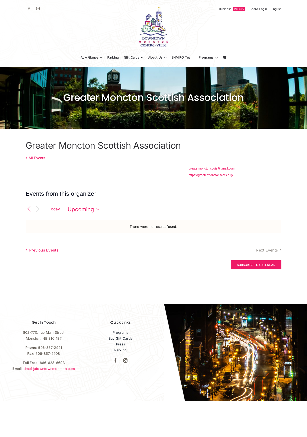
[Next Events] (37, 209)
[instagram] (38, 8)
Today (54, 209)
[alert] (153, 226)
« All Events (35, 158)
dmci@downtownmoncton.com (49, 369)
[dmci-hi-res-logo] (153, 7)
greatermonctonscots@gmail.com (212, 168)
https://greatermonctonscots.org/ (211, 175)
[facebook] (29, 8)
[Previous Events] (29, 209)
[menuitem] (276, 9)
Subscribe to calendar (256, 265)
